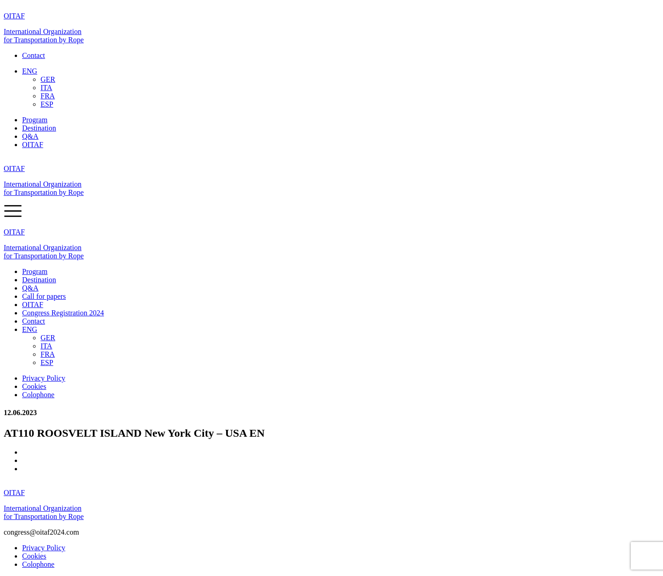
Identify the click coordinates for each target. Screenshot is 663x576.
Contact (33, 55)
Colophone (38, 395)
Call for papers (44, 296)
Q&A (30, 136)
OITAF (32, 144)
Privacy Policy (43, 378)
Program (34, 120)
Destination (39, 128)
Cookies (34, 386)
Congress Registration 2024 (63, 313)
